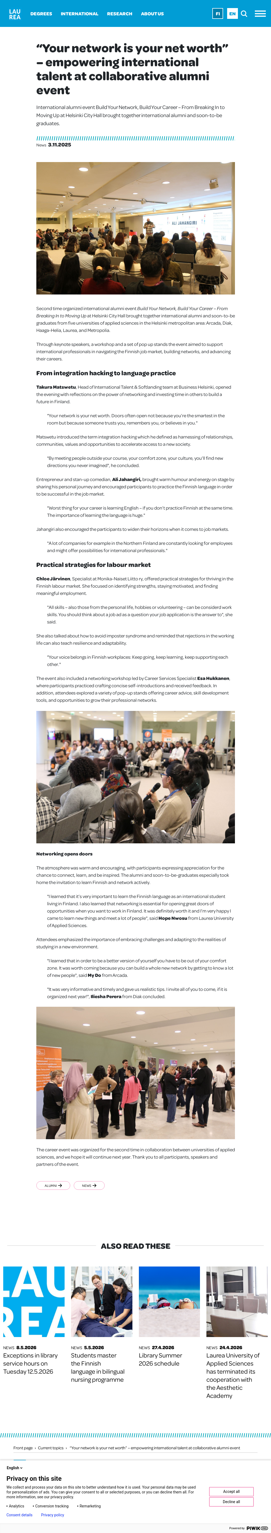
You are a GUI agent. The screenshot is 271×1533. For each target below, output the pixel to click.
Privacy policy (52, 1515)
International (79, 13)
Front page (23, 1447)
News (90, 1185)
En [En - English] (232, 13)
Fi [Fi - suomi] (218, 13)
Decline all (231, 1502)
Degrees (41, 13)
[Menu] (261, 13)
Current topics (51, 1447)
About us (152, 13)
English (15, 1468)
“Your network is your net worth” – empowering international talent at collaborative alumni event (155, 1447)
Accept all (231, 1491)
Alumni (53, 1185)
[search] (246, 13)
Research (119, 13)
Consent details (19, 1515)
